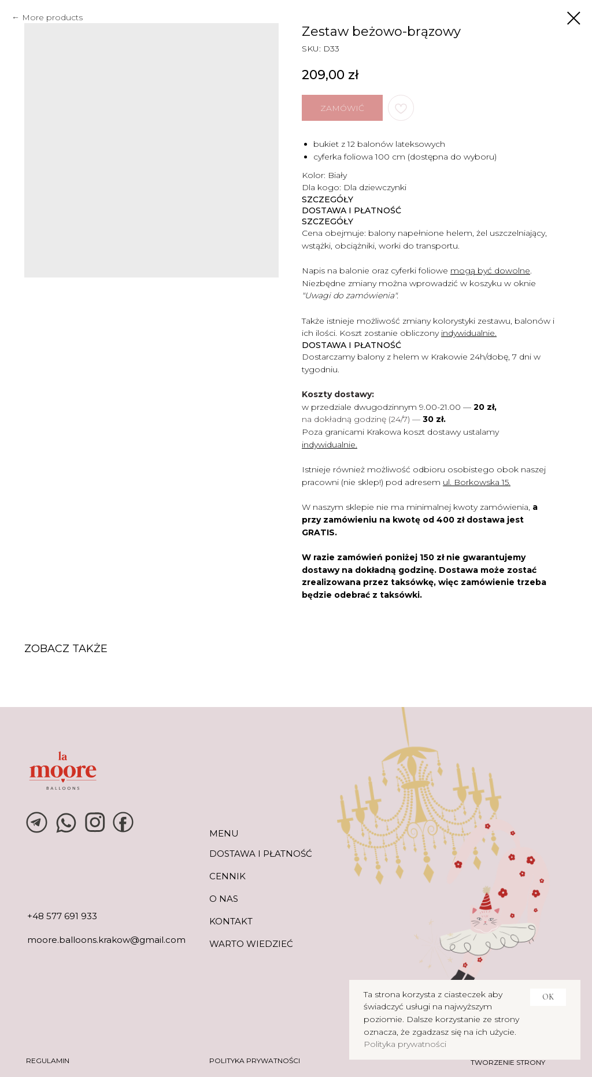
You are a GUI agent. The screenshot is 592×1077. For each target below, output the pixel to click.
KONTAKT (231, 921)
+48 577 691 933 (62, 916)
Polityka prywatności (405, 1044)
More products (52, 17)
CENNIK (227, 876)
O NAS (223, 898)
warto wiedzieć (251, 943)
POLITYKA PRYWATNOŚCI (254, 1060)
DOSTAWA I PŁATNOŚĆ (260, 853)
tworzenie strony (508, 1062)
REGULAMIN (47, 1060)
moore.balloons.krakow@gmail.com (106, 939)
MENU (224, 833)
